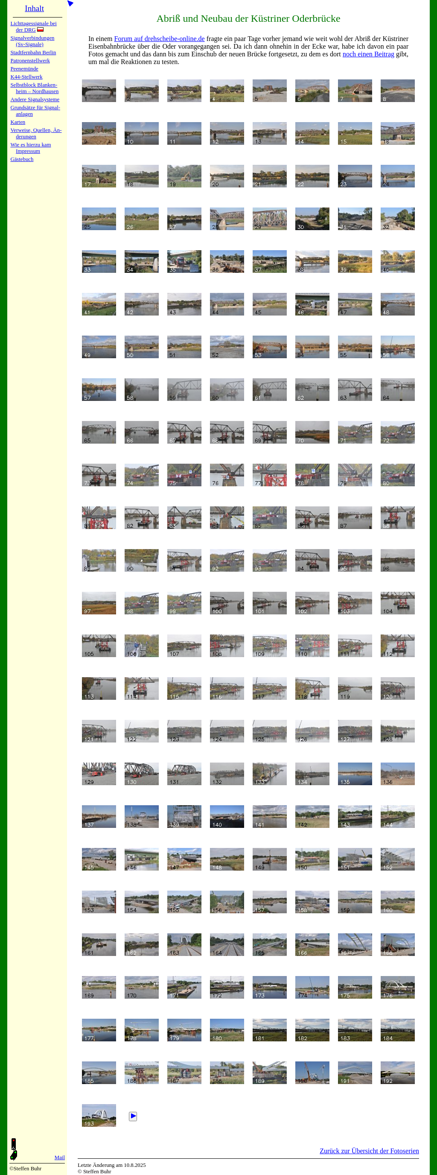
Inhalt (34, 8)
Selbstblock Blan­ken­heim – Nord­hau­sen (34, 88)
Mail (60, 1157)
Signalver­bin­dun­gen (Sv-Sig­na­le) (32, 41)
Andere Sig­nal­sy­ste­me (34, 99)
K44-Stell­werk (26, 77)
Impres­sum (28, 151)
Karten (17, 122)
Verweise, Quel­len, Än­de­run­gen (35, 133)
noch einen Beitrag (368, 54)
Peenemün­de (24, 69)
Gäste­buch (21, 159)
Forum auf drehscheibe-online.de (159, 38)
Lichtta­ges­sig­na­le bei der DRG (33, 26)
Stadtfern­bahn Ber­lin (33, 53)
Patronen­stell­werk (30, 61)
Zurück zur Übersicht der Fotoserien (369, 1151)
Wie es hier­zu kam (30, 145)
